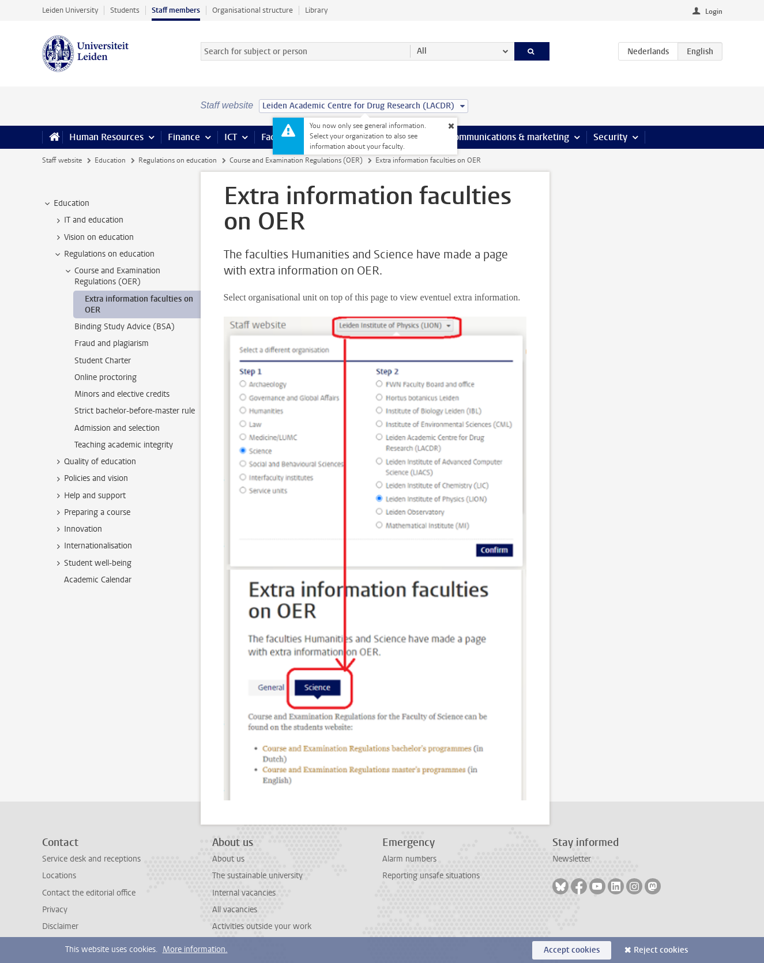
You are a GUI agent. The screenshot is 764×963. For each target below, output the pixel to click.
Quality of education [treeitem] (94, 462)
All (422, 51)
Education (110, 160)
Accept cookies (572, 950)
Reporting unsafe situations (431, 875)
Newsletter (571, 858)
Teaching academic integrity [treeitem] (123, 444)
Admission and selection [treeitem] (117, 428)
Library (316, 10)
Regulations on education (177, 160)
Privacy (54, 909)
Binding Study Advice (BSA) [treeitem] (124, 326)
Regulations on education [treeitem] (104, 254)
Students (125, 10)
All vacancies (234, 909)
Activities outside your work (261, 926)
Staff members (176, 10)
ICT (230, 137)
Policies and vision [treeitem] (90, 478)
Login (713, 11)
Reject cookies (661, 950)
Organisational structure (252, 10)
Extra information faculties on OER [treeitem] (139, 304)
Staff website (62, 160)
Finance (184, 137)
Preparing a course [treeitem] (91, 512)
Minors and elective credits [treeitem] (122, 394)
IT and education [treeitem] (88, 220)
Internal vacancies (244, 892)
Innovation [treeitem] (77, 529)
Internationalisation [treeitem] (92, 546)
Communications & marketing (509, 137)
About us (228, 858)
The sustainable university (257, 875)
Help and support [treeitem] (89, 496)
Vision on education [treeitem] (93, 237)
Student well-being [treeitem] (92, 563)
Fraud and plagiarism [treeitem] (111, 343)
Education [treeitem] (66, 203)
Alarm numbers (409, 858)
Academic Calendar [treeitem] (97, 579)
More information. (195, 949)
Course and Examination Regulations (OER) (296, 160)
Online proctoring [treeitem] (105, 377)
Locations (59, 875)
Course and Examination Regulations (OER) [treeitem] (111, 276)
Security (610, 137)
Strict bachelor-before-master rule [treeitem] (134, 410)
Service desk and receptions (91, 858)
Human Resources (106, 137)
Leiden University (70, 10)
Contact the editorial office (89, 892)
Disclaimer (60, 926)
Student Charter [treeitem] (102, 360)
